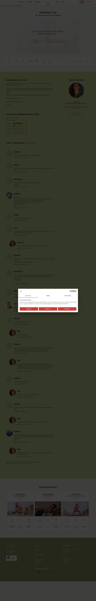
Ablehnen (29, 308)
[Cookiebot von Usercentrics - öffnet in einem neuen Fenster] (70, 291)
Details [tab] (48, 295)
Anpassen (48, 308)
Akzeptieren (67, 308)
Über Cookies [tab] (68, 295)
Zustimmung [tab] (28, 295)
